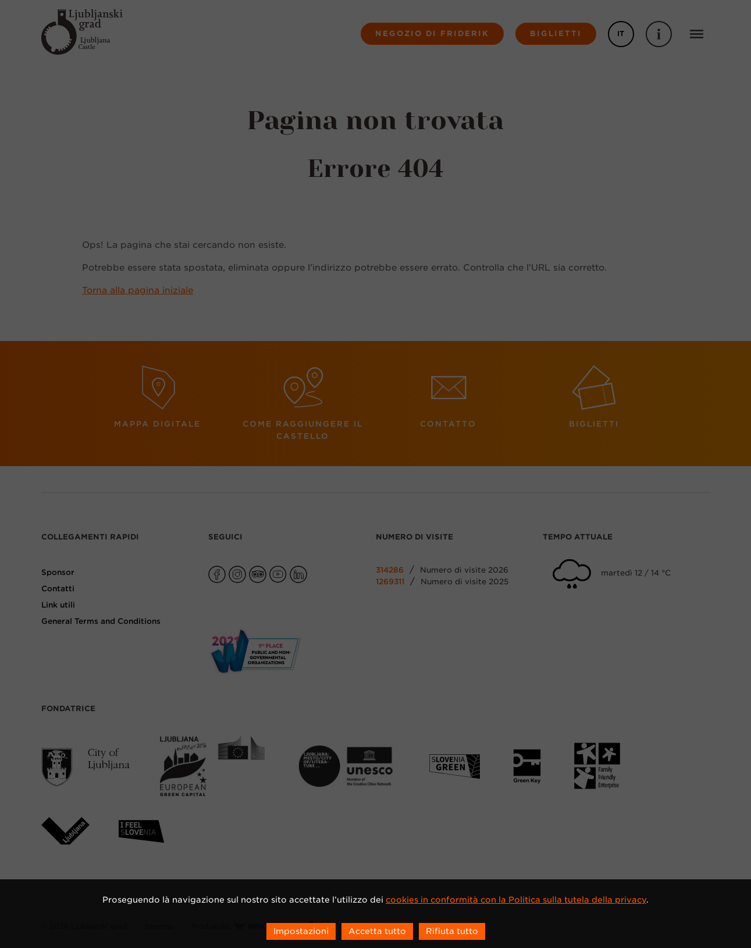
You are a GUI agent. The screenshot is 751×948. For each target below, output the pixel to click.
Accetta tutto (377, 931)
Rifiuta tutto (452, 931)
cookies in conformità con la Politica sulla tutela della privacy (516, 899)
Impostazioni (301, 931)
